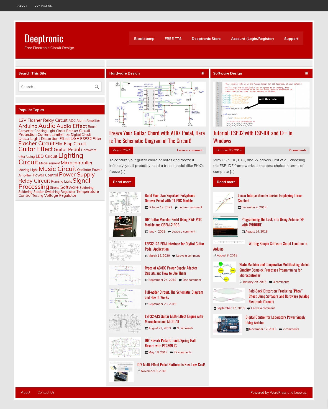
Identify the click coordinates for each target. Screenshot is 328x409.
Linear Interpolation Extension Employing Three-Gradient (270, 198)
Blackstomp (144, 38)
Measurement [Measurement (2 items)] (49, 163)
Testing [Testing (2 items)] (37, 196)
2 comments (291, 329)
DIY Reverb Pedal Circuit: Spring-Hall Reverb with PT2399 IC (170, 343)
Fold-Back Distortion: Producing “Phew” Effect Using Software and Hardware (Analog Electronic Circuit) (279, 296)
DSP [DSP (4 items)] (75, 138)
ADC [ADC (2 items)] (72, 121)
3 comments (281, 282)
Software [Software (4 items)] (69, 187)
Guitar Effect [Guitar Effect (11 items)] (35, 149)
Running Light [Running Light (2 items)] (61, 181)
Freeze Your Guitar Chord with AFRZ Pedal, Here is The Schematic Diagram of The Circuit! (157, 137)
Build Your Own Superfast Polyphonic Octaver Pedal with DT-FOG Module (170, 198)
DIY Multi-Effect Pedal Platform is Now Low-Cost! (171, 364)
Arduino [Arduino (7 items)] (27, 126)
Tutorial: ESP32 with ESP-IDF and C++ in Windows (252, 137)
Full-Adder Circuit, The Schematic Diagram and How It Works (174, 294)
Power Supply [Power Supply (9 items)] (77, 174)
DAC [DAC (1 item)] (67, 135)
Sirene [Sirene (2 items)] (54, 188)
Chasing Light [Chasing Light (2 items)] (44, 131)
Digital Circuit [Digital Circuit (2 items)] (81, 135)
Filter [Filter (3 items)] (97, 138)
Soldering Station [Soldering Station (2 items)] (31, 192)
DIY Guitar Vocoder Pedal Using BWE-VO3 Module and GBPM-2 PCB (173, 222)
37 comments (183, 352)
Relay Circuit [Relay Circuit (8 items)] (34, 180)
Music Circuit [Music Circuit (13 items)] (57, 169)
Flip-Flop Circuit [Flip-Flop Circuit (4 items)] (70, 143)
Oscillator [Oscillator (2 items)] (84, 170)
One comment (192, 280)
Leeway (300, 393)
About (22, 5)
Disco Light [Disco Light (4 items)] (29, 138)
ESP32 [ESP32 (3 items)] (86, 138)
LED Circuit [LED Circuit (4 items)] (46, 156)
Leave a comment (189, 150)
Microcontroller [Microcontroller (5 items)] (76, 163)
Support (291, 38)
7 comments (298, 150)
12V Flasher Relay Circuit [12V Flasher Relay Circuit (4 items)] (43, 120)
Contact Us (43, 5)
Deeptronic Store (206, 38)
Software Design (227, 73)
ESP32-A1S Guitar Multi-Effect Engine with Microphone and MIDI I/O (174, 318)
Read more (122, 181)
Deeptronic (44, 38)
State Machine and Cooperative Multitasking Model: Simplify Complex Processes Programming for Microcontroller (274, 269)
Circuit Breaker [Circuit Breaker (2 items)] (67, 131)
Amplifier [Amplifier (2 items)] (93, 121)
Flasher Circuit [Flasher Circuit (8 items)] (36, 143)
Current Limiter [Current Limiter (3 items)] (51, 134)
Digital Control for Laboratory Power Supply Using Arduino (275, 319)
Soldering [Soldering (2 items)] (86, 188)
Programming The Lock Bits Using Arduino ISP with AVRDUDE (273, 222)
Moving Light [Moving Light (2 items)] (28, 170)
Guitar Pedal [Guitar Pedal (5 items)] (67, 149)
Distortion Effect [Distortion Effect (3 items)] (55, 138)
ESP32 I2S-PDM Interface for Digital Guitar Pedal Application (174, 246)
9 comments (185, 328)
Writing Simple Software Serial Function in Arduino (260, 246)
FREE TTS (173, 38)
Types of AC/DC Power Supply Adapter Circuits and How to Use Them (171, 270)
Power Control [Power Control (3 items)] (45, 175)
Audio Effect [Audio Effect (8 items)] (71, 125)
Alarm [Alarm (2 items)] (81, 121)
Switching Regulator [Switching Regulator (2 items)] (60, 192)
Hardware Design (124, 73)
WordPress (278, 393)
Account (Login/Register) (252, 38)
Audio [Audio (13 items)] (47, 125)
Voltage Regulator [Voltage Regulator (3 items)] (60, 195)
